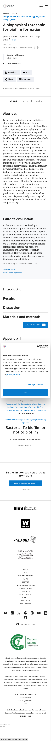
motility (19, 410)
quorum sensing (30, 410)
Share (10, 79)
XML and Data (25, 603)
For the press (25, 597)
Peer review (37, 101)
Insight (20, 445)
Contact (25, 582)
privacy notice (13, 374)
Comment (27, 80)
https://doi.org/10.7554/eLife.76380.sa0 (20, 263)
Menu (40, 6)
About (25, 570)
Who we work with (25, 576)
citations (35, 88)
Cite (28, 72)
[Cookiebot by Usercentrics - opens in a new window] (37, 346)
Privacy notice (25, 489)
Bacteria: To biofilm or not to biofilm (25, 430)
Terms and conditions (25, 585)
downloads (21, 88)
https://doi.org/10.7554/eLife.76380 (18, 47)
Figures (24, 101)
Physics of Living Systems (25, 407)
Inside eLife (25, 591)
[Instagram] (32, 614)
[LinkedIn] (12, 614)
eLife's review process (12, 272)
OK (25, 392)
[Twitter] (19, 614)
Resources (25, 600)
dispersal (42, 410)
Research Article (10, 13)
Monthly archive (26, 594)
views (8, 88)
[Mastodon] (25, 614)
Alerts (25, 579)
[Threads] (45, 614)
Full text (13, 101)
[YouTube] (39, 614)
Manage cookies (35, 384)
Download (12, 72)
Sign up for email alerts (25, 483)
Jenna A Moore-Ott (12, 36)
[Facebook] (25, 618)
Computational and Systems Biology (19, 16)
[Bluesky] (5, 614)
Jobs (25, 573)
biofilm (40, 407)
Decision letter (9, 269)
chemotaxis (10, 410)
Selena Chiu (27, 36)
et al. (14, 39)
